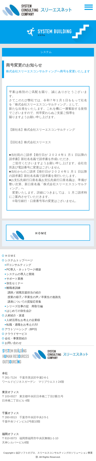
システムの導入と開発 (20, 274)
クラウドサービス (16, 333)
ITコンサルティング (18, 264)
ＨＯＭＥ (10, 255)
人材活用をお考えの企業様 (23, 320)
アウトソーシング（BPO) (21, 329)
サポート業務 (14, 278)
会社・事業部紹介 (16, 338)
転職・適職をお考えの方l (22, 324)
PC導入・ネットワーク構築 (23, 269)
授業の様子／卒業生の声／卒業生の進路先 (34, 297)
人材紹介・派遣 (14, 315)
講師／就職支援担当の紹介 (24, 292)
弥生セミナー (14, 283)
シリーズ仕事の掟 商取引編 (24, 306)
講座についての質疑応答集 (24, 301)
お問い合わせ (13, 343)
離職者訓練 (13, 287)
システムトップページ (19, 260)
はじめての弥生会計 (19, 310)
